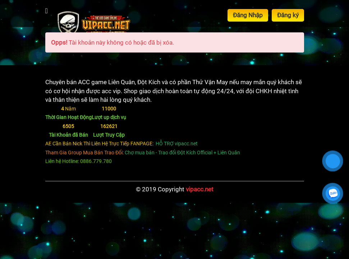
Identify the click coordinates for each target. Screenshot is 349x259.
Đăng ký (288, 15)
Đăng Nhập (248, 15)
